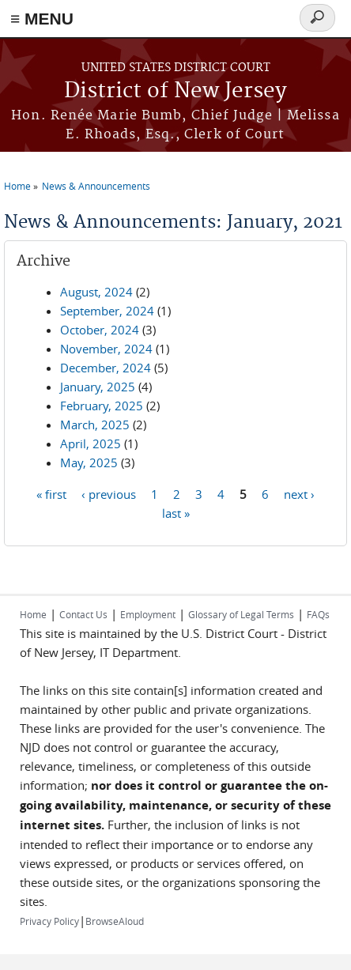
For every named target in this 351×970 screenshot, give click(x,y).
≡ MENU (42, 18)
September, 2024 (107, 311)
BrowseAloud (114, 921)
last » (176, 512)
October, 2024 (99, 330)
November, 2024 (106, 349)
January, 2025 (97, 386)
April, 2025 (90, 443)
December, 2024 (105, 368)
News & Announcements (96, 185)
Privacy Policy (49, 921)
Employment (148, 614)
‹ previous (108, 493)
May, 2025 (89, 462)
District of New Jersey (175, 91)
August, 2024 (96, 292)
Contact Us (83, 614)
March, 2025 (95, 424)
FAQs (318, 614)
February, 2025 (101, 405)
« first (51, 493)
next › (299, 493)
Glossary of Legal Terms (241, 614)
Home (17, 185)
